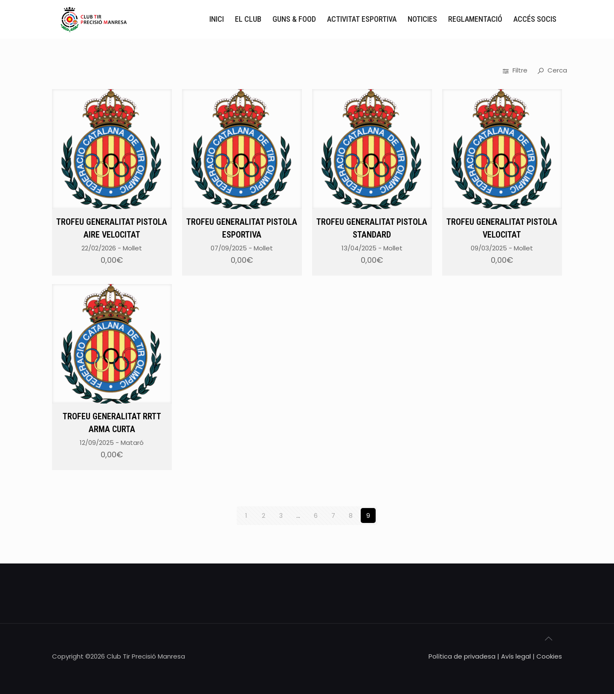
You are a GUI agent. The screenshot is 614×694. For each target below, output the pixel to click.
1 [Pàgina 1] (246, 515)
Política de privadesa (462, 655)
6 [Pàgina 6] (316, 515)
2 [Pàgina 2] (263, 515)
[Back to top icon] (553, 641)
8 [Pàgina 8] (351, 515)
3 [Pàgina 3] (281, 515)
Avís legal (516, 655)
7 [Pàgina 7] (333, 515)
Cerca (552, 70)
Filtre (516, 70)
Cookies (549, 655)
